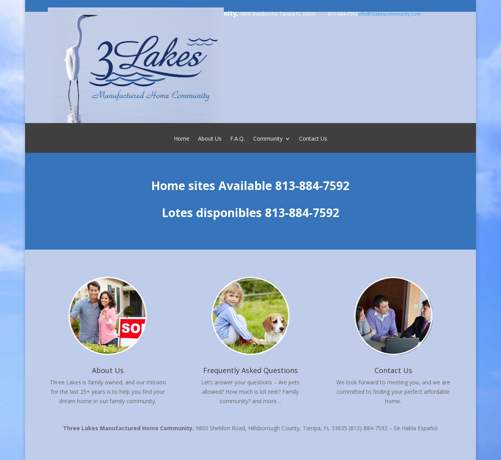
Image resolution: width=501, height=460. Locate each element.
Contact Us (313, 139)
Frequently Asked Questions (250, 370)
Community (268, 139)
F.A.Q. (237, 139)
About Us (210, 139)
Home (181, 139)
